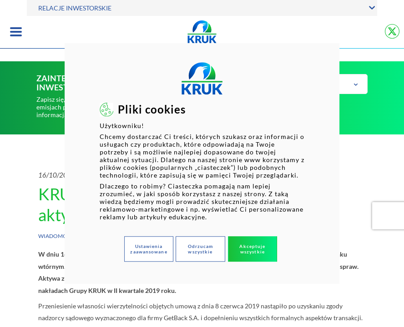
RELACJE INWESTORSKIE (74, 8)
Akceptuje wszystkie (252, 248)
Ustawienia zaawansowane (148, 248)
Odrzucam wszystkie (200, 248)
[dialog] (202, 163)
